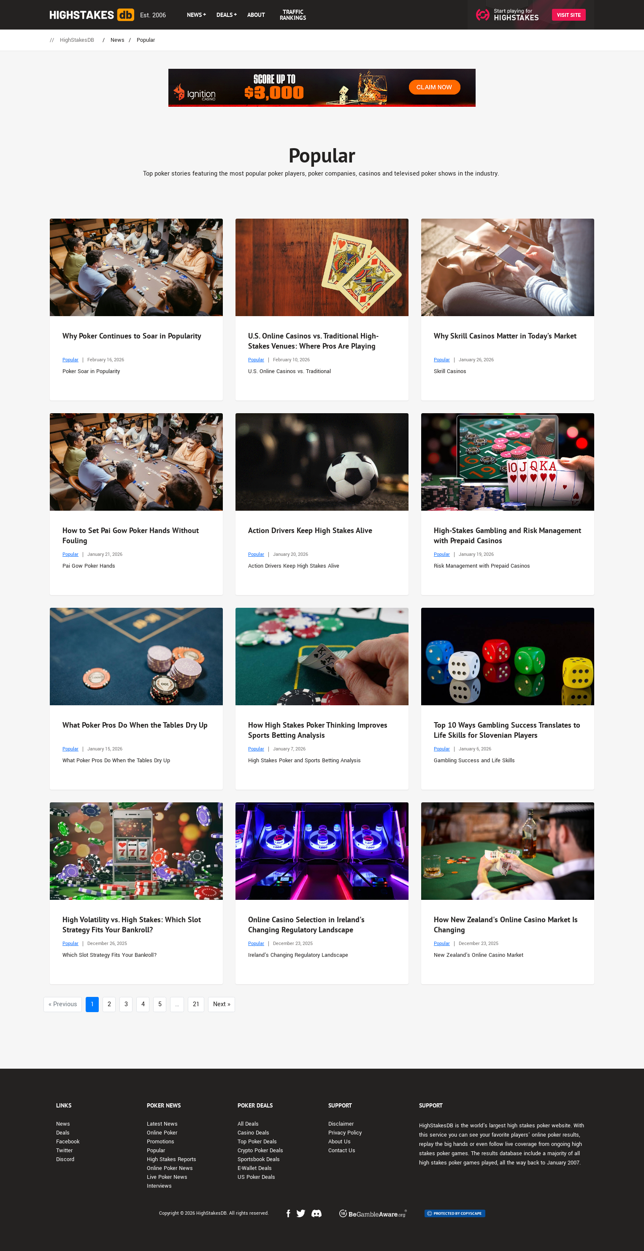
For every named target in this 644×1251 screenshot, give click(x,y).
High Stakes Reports (171, 1159)
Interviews (159, 1186)
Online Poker (162, 1133)
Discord (65, 1159)
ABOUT (256, 15)
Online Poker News (170, 1168)
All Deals (248, 1124)
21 (196, 1004)
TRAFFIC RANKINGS (293, 15)
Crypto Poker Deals (260, 1151)
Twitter (64, 1151)
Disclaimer (341, 1124)
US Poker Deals (256, 1177)
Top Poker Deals (257, 1142)
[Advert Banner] (322, 88)
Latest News (162, 1124)
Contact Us (341, 1151)
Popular (70, 360)
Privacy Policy (345, 1133)
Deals (63, 1133)
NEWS (194, 15)
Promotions (160, 1142)
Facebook (67, 1142)
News (63, 1124)
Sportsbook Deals (259, 1159)
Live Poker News (167, 1177)
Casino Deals (253, 1133)
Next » (221, 1004)
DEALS (224, 15)
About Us (339, 1142)
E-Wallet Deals (255, 1168)
